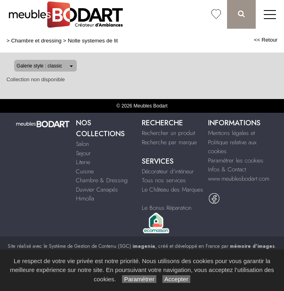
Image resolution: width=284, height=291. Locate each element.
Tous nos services (164, 180)
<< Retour (266, 40)
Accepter (176, 279)
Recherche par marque (169, 142)
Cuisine (85, 171)
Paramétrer (139, 279)
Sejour (83, 153)
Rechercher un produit (168, 133)
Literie (83, 162)
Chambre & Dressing (102, 180)
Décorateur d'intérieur (168, 171)
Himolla (85, 198)
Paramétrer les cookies (235, 160)
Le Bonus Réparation (166, 207)
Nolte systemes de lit (93, 41)
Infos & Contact (227, 169)
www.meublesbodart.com (238, 178)
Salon (82, 143)
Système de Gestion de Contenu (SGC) (102, 246)
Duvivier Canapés (97, 189)
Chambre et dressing (36, 41)
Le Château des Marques (172, 189)
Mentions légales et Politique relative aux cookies (232, 142)
